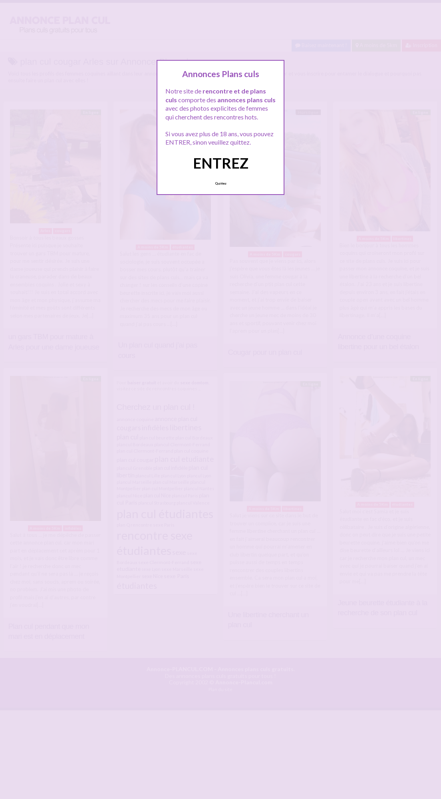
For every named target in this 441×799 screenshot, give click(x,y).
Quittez (220, 183)
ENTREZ (220, 163)
